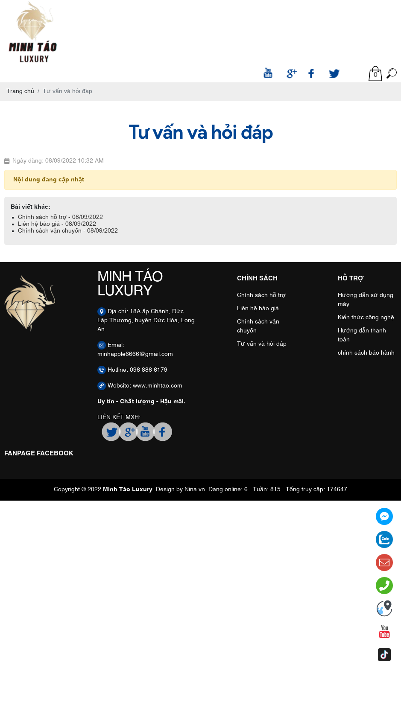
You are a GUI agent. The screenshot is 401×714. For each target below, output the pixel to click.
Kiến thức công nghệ (366, 318)
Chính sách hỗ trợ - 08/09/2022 (60, 217)
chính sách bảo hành (366, 353)
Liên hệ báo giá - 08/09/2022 (57, 224)
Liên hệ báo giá (258, 309)
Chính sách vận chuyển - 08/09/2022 (68, 231)
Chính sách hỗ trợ (261, 295)
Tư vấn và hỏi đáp (262, 344)
